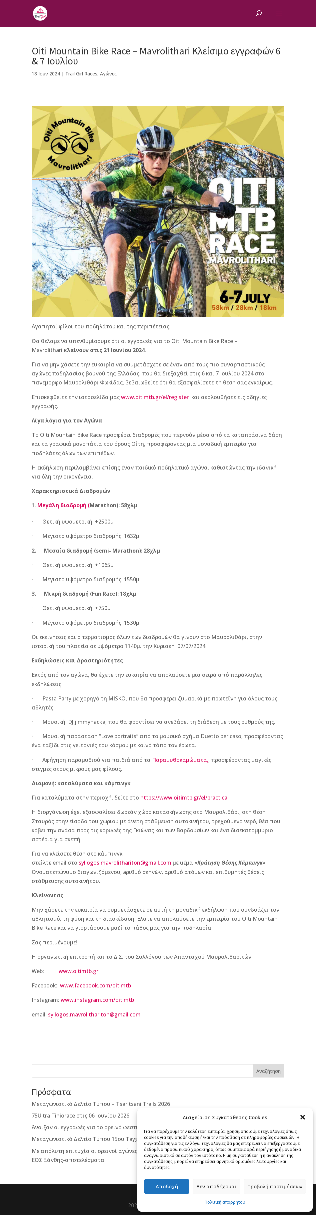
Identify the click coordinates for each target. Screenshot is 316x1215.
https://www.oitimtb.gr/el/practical (184, 797)
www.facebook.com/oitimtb (95, 985)
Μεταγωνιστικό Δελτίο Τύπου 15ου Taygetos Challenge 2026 (110, 1139)
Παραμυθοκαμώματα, (180, 760)
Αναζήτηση (268, 1071)
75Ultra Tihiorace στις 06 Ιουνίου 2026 (80, 1115)
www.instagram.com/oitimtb (97, 999)
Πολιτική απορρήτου (225, 1202)
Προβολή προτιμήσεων (274, 1186)
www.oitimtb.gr (78, 971)
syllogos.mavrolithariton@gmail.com (125, 862)
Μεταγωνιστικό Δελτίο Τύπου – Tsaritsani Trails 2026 (101, 1104)
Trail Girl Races (81, 73)
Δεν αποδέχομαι (216, 1186)
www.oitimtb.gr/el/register (155, 397)
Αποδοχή (167, 1186)
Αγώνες (108, 73)
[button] (302, 1117)
